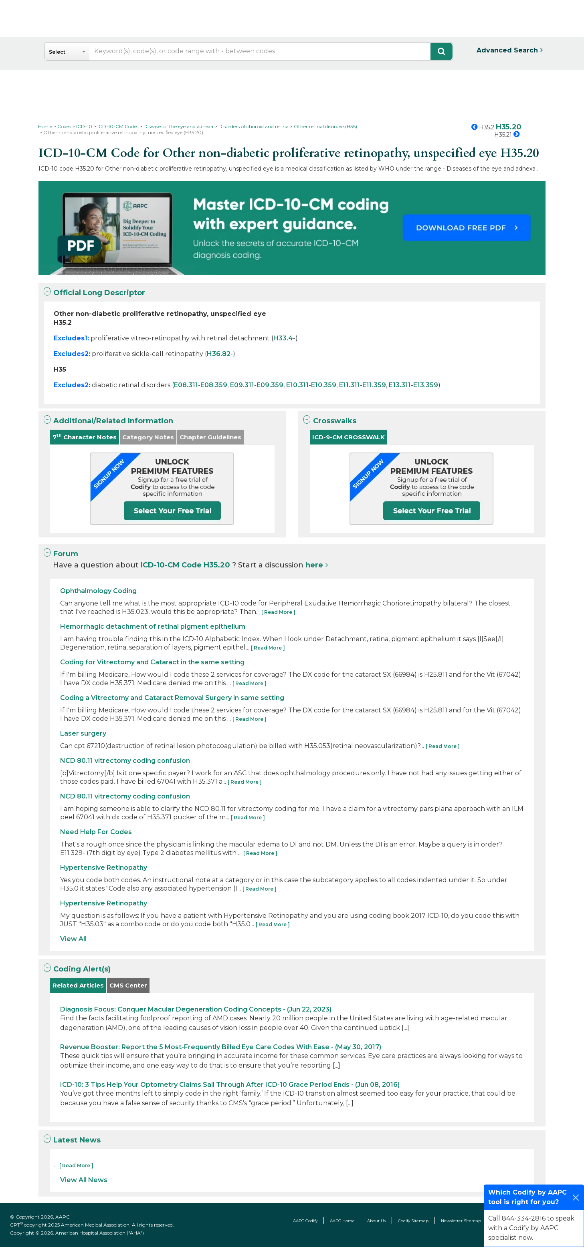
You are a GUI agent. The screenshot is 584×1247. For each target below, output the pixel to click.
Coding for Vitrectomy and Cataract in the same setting (152, 662)
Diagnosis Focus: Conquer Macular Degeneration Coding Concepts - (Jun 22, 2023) (195, 1009)
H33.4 (283, 338)
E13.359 (425, 385)
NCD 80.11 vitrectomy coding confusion (125, 760)
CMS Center (128, 985)
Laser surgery (83, 733)
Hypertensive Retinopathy (103, 867)
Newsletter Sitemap (461, 1220)
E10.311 (297, 385)
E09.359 (270, 385)
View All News (83, 1180)
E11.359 (374, 385)
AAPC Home (342, 1220)
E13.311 (400, 385)
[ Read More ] (278, 612)
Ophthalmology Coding (98, 591)
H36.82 (218, 354)
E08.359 (213, 385)
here (314, 565)
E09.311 (242, 385)
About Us (376, 1220)
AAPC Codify (305, 1220)
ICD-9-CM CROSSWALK (348, 437)
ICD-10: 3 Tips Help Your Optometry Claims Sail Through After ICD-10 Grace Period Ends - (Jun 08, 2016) (230, 1084)
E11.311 (349, 385)
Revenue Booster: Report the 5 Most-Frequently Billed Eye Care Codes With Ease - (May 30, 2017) (220, 1047)
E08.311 (186, 385)
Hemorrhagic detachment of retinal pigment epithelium (152, 626)
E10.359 (323, 385)
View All (73, 939)
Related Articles (78, 985)
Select (57, 52)
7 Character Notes (85, 436)
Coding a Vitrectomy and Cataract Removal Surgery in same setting (172, 698)
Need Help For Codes (96, 832)
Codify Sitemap (413, 1220)
